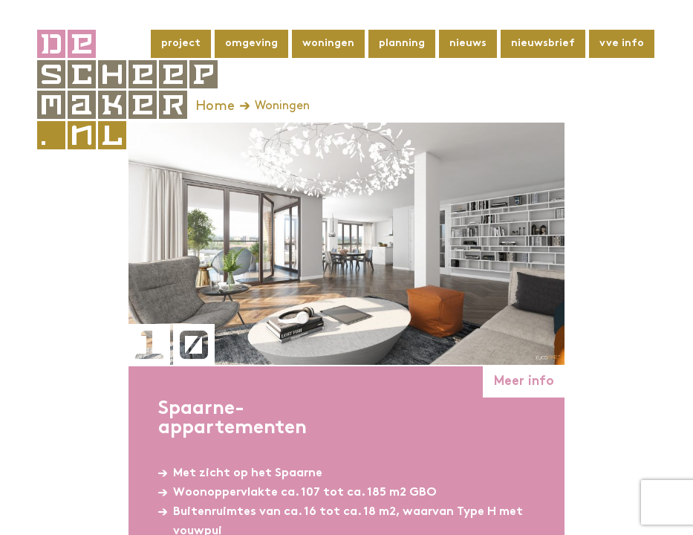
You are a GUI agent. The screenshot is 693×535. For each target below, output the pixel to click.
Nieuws (468, 43)
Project (181, 43)
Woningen (328, 43)
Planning (402, 43)
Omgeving (251, 43)
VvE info (621, 43)
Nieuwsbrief (543, 43)
